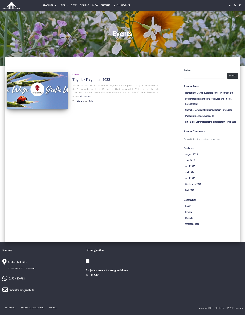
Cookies (53, 308)
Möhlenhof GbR (18, 262)
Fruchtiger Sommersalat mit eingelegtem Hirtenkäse (210, 122)
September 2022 (193, 184)
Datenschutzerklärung (32, 308)
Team (74, 5)
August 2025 (191, 154)
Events (75, 75)
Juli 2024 (189, 172)
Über (64, 5)
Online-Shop (123, 5)
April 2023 (190, 178)
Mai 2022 (189, 190)
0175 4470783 (17, 278)
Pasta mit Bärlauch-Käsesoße (199, 116)
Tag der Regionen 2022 (91, 80)
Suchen (187, 70)
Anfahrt (105, 5)
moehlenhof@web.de (21, 290)
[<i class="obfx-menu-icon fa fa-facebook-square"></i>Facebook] (240, 5)
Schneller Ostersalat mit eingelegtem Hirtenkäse (208, 110)
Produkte (49, 5)
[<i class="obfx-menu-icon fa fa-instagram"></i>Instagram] (234, 5)
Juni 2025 (190, 160)
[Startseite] (229, 5)
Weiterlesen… (86, 96)
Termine (84, 5)
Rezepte (189, 218)
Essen (188, 206)
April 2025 (190, 166)
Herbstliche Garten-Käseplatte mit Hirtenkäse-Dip (209, 93)
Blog (95, 5)
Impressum (10, 308)
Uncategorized (192, 224)
